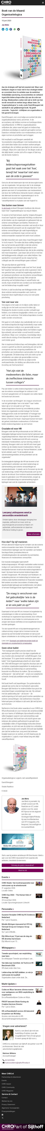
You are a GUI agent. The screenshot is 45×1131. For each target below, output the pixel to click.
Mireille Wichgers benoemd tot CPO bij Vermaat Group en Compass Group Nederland (17, 926)
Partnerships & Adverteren (11, 1077)
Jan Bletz (5, 25)
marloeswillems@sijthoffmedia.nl (17, 1063)
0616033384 (9, 1060)
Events (5, 877)
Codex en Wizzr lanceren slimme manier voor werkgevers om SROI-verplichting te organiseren (18, 992)
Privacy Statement (8, 1104)
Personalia (7, 909)
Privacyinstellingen (8, 1111)
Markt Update (8, 984)
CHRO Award (6, 1084)
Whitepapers (8, 947)
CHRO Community (8, 1087)
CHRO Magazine (7, 1091)
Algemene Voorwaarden (10, 1108)
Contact (5, 1098)
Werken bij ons (7, 1101)
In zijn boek (6, 208)
